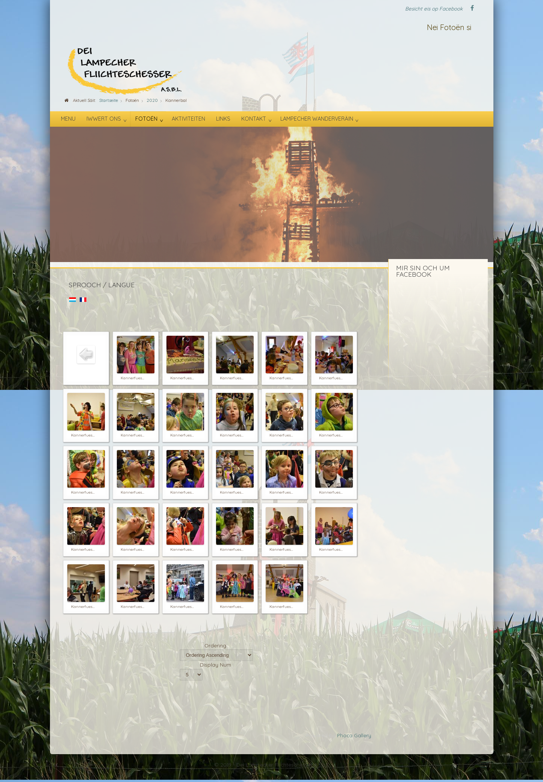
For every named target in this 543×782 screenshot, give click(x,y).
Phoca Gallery (354, 735)
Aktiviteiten (188, 118)
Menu (68, 118)
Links (223, 118)
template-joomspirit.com (540, 750)
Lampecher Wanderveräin (316, 118)
